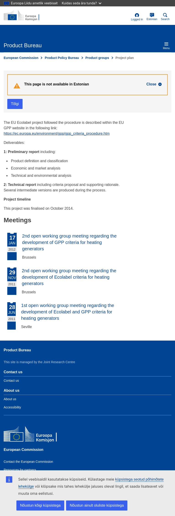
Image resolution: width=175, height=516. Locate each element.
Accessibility (12, 407)
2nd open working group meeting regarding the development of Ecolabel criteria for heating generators (69, 277)
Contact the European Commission (28, 461)
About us (10, 399)
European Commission (21, 58)
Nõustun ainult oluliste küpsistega (97, 505)
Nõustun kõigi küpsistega (40, 505)
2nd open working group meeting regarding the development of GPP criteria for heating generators (69, 242)
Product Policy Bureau (62, 58)
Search (165, 17)
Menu (166, 46)
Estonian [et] (152, 17)
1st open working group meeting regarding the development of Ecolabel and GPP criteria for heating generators (67, 312)
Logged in (137, 17)
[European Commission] (37, 435)
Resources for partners (20, 470)
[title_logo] (26, 15)
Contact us (11, 380)
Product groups (97, 58)
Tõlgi (15, 104)
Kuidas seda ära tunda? (81, 3)
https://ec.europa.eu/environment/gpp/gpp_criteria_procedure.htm (57, 133)
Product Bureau (17, 350)
